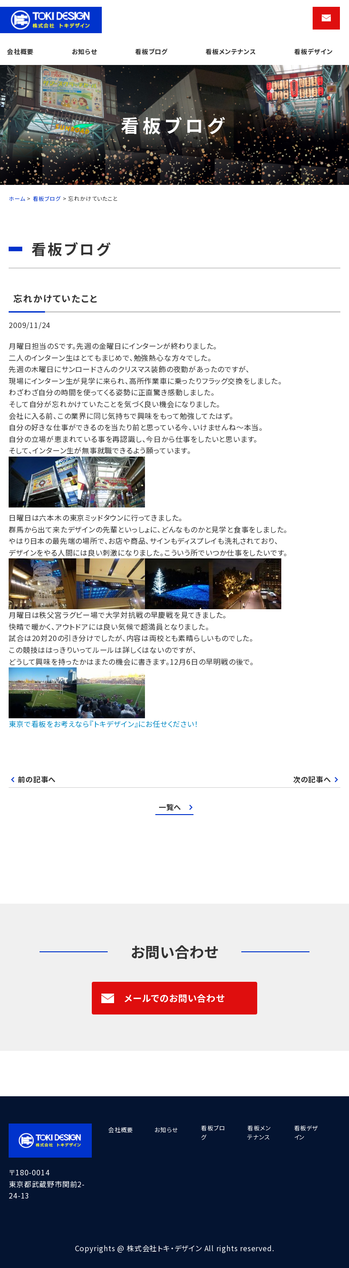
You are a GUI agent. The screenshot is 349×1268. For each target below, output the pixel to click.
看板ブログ (151, 51)
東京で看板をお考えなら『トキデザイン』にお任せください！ (103, 723)
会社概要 (20, 51)
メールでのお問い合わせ (163, 997)
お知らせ (84, 51)
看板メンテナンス (230, 51)
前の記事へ (37, 779)
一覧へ (170, 807)
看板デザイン (313, 51)
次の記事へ (312, 779)
